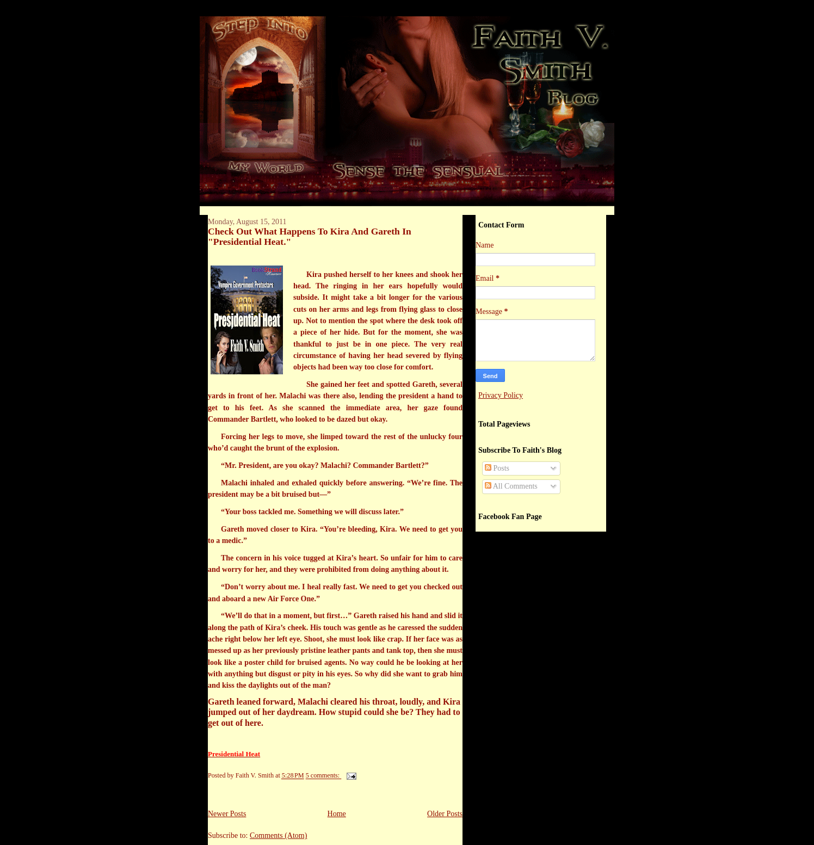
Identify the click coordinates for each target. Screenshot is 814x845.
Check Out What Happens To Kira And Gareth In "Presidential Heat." (309, 236)
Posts (497, 468)
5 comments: (324, 776)
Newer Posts (227, 814)
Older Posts (444, 814)
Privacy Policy (500, 395)
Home (337, 814)
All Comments (511, 486)
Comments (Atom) (278, 835)
